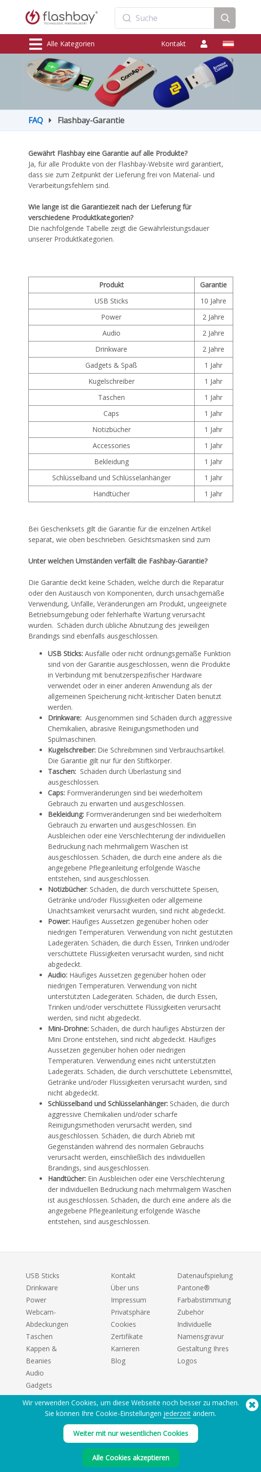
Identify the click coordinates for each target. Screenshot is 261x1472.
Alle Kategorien (62, 44)
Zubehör (190, 1312)
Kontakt (173, 43)
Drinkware (42, 1287)
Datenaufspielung (205, 1275)
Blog (118, 1360)
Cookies (123, 1324)
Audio (35, 1373)
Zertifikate (127, 1336)
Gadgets (39, 1385)
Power (36, 1299)
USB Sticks (43, 1275)
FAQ (35, 120)
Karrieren (125, 1348)
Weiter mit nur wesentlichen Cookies (130, 1433)
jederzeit (177, 1413)
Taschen (39, 1336)
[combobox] (164, 18)
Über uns (125, 1287)
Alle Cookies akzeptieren (130, 1457)
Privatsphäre (130, 1312)
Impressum (128, 1299)
